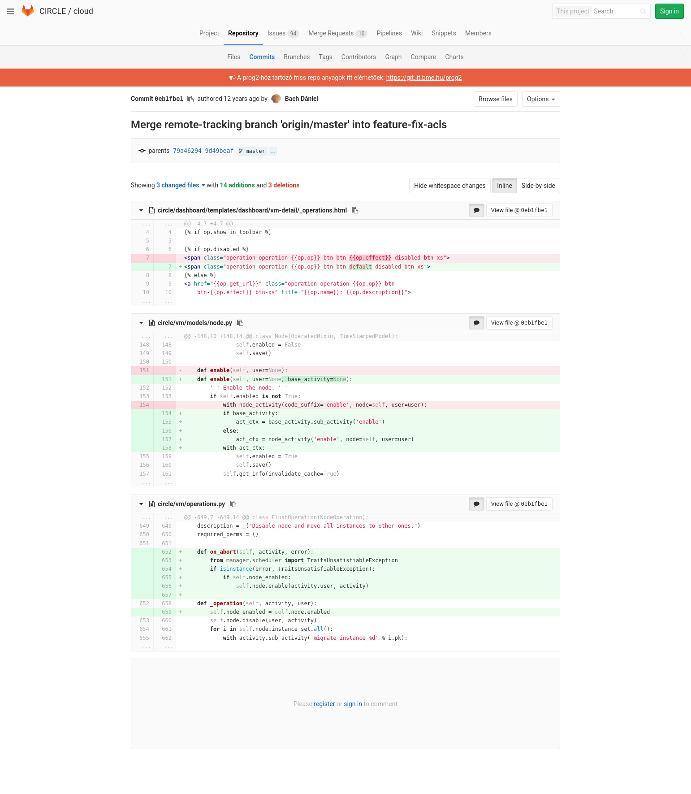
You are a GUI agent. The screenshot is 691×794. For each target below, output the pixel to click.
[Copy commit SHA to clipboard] (190, 99)
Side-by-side (538, 185)
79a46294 (187, 151)
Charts (454, 57)
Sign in (669, 11)
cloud (83, 11)
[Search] (621, 11)
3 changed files (180, 185)
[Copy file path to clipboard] (355, 210)
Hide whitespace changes (450, 185)
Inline (504, 185)
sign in (353, 703)
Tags (326, 57)
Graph (393, 57)
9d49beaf (219, 151)
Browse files (496, 99)
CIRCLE (52, 11)
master (252, 151)
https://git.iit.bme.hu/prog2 (424, 77)
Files (233, 57)
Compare (423, 57)
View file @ (519, 210)
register (324, 703)
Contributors (358, 57)
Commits (262, 57)
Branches (297, 57)
